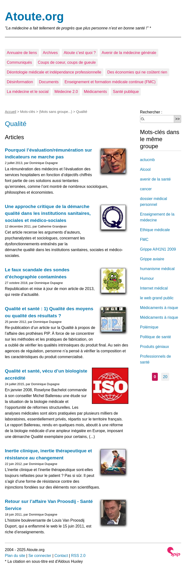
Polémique (149, 327)
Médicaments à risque (159, 308)
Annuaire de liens (22, 53)
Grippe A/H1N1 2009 (158, 249)
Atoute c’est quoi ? (80, 53)
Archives (50, 53)
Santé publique (126, 92)
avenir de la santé (155, 179)
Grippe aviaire (152, 259)
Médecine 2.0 (66, 92)
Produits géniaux (154, 347)
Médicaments (95, 92)
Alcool (145, 169)
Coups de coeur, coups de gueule (67, 62)
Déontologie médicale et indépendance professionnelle (54, 72)
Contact (61, 556)
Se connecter (39, 556)
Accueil (10, 112)
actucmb (147, 160)
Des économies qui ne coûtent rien (137, 72)
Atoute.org (34, 16)
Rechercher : (151, 112)
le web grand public (157, 298)
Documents (49, 82)
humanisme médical (157, 269)
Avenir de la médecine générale (129, 53)
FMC (144, 239)
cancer (146, 189)
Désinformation (20, 82)
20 (165, 377)
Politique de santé (155, 337)
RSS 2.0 (78, 556)
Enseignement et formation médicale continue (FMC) (109, 82)
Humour (147, 278)
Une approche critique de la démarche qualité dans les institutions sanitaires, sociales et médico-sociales (48, 213)
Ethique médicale (155, 230)
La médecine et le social (28, 92)
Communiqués (19, 62)
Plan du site (15, 556)
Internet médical (154, 288)
